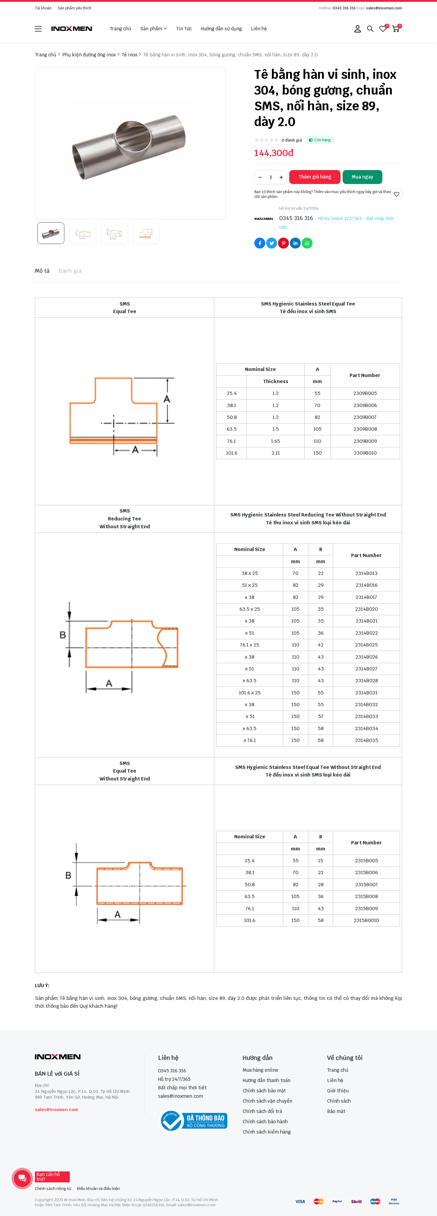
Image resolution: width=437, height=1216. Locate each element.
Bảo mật (336, 1111)
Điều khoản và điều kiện (98, 1188)
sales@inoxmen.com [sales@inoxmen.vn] (180, 1096)
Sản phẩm (153, 28)
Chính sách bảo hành (265, 1121)
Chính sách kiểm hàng (267, 1132)
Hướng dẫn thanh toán (266, 1080)
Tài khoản (43, 8)
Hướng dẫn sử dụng (221, 29)
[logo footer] (83, 1057)
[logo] (72, 29)
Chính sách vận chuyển (267, 1101)
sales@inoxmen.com (384, 8)
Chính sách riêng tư (53, 1188)
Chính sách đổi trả (262, 1111)
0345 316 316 (344, 8)
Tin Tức (184, 29)
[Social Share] (259, 243)
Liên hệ (259, 29)
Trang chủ (120, 29)
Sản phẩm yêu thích (74, 8)
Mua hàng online (260, 1070)
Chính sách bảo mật (264, 1091)
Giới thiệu (338, 1091)
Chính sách (339, 1101)
